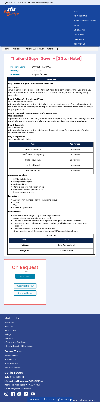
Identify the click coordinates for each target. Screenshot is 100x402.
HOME (76, 11)
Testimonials (11, 363)
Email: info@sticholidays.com (40, 3)
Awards (8, 326)
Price (25, 271)
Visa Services (11, 355)
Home (6, 49)
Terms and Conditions (15, 342)
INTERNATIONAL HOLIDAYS (85, 20)
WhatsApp (65, 399)
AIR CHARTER (79, 30)
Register (9, 338)
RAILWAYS (79, 39)
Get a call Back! (25, 293)
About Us (9, 322)
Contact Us (10, 330)
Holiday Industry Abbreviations (18, 346)
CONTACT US (79, 44)
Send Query (25, 276)
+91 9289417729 (36, 381)
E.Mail (34, 399)
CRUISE (78, 25)
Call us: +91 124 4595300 (15, 3)
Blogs (7, 334)
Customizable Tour (25, 286)
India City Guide (12, 367)
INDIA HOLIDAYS (80, 16)
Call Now (49, 399)
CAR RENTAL (79, 35)
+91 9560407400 (32, 385)
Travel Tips (10, 359)
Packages (17, 49)
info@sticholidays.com (21, 388)
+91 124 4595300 (16, 377)
